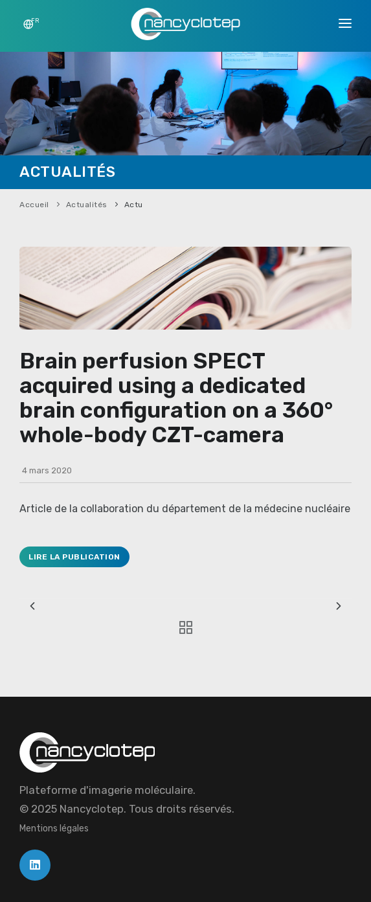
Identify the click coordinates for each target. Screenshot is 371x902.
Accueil (34, 204)
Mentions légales (54, 828)
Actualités (86, 204)
